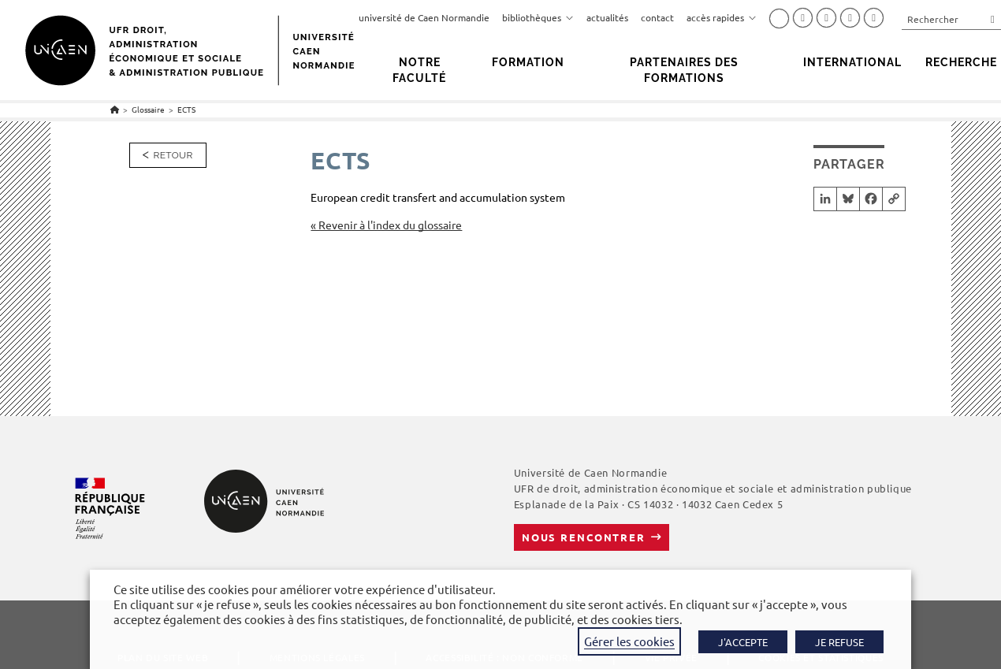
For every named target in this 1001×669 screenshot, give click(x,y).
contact (657, 17)
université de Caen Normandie (424, 17)
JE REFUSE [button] (839, 642)
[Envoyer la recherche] (993, 18)
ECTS (186, 109)
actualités (607, 17)
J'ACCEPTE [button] (743, 642)
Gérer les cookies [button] (629, 641)
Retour (173, 155)
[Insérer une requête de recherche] (951, 18)
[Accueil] (114, 109)
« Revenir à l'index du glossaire (386, 224)
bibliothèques (538, 17)
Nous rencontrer (584, 537)
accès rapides (722, 17)
